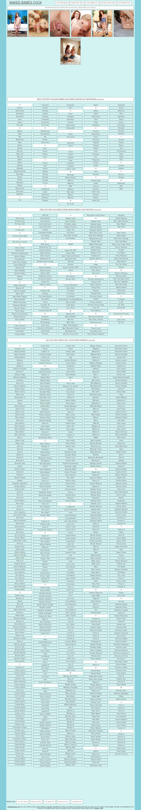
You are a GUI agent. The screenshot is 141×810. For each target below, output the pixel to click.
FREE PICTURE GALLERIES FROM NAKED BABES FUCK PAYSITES (70, 209)
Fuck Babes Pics (92, 3)
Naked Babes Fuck (25, 2)
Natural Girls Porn (108, 3)
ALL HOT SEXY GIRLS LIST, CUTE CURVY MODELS (70, 340)
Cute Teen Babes (62, 3)
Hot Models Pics (124, 3)
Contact (96, 808)
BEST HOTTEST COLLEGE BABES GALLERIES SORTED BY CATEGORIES (70, 99)
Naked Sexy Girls (77, 3)
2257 (101, 808)
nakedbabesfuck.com (13, 807)
